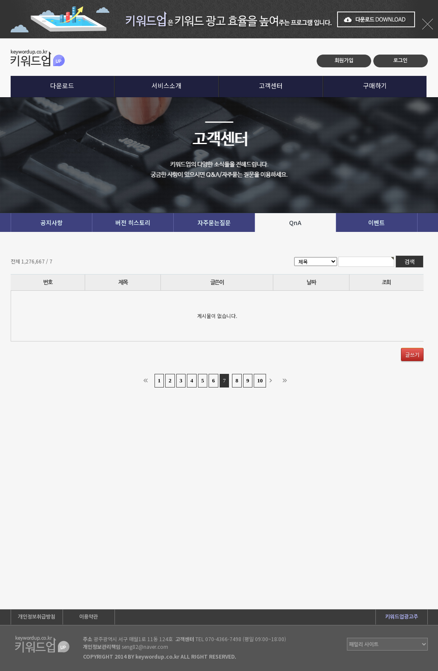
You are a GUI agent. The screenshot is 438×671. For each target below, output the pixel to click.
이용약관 (88, 616)
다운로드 (62, 85)
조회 (386, 282)
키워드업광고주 (401, 616)
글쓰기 (412, 354)
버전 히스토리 (132, 222)
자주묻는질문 (214, 222)
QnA (295, 222)
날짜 (310, 282)
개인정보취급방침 (36, 616)
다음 (273, 381)
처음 (147, 381)
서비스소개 (166, 85)
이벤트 (376, 222)
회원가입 (344, 60)
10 (260, 380)
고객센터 (271, 85)
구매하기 (375, 85)
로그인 (400, 60)
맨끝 (286, 381)
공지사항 (51, 222)
